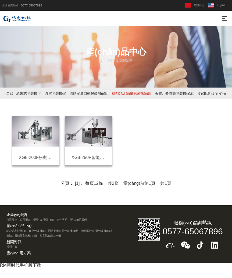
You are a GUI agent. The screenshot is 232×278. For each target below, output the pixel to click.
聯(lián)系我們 (78, 219)
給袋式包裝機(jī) (28, 93)
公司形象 (25, 219)
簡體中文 (194, 5)
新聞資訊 (14, 242)
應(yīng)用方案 (18, 253)
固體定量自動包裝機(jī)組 (89, 93)
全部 (9, 93)
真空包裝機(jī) (55, 93)
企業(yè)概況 (17, 215)
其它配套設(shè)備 (211, 93)
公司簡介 (11, 219)
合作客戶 (62, 219)
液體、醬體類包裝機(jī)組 (174, 93)
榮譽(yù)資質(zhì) (43, 219)
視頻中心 (11, 246)
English (216, 5)
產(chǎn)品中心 (19, 226)
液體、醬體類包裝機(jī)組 (21, 235)
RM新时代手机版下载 (20, 265)
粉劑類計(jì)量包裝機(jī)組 (131, 93)
